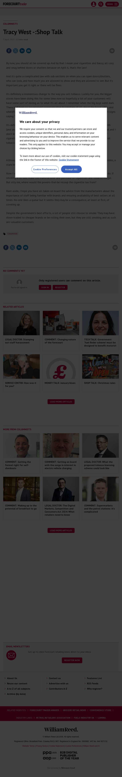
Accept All (71, 169)
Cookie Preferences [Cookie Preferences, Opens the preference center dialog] (45, 169)
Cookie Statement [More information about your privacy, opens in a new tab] (69, 159)
